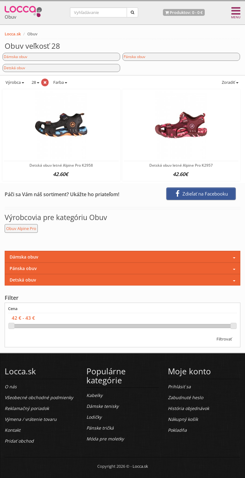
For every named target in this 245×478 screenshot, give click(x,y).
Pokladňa (177, 430)
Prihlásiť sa (179, 387)
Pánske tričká (100, 428)
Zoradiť (229, 82)
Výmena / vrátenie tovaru (31, 419)
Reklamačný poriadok (27, 408)
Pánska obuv (134, 56)
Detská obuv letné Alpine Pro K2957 (181, 165)
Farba (60, 82)
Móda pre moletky (105, 439)
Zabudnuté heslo (185, 397)
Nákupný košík (183, 419)
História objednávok (188, 408)
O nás (11, 387)
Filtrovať (224, 339)
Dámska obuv (15, 56)
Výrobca (14, 82)
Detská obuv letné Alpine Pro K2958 (61, 165)
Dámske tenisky (102, 406)
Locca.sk (13, 34)
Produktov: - (184, 12)
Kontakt (12, 430)
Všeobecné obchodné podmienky (39, 397)
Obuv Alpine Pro (21, 228)
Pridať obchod (19, 441)
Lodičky (94, 417)
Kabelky (94, 395)
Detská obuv (14, 67)
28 (35, 82)
